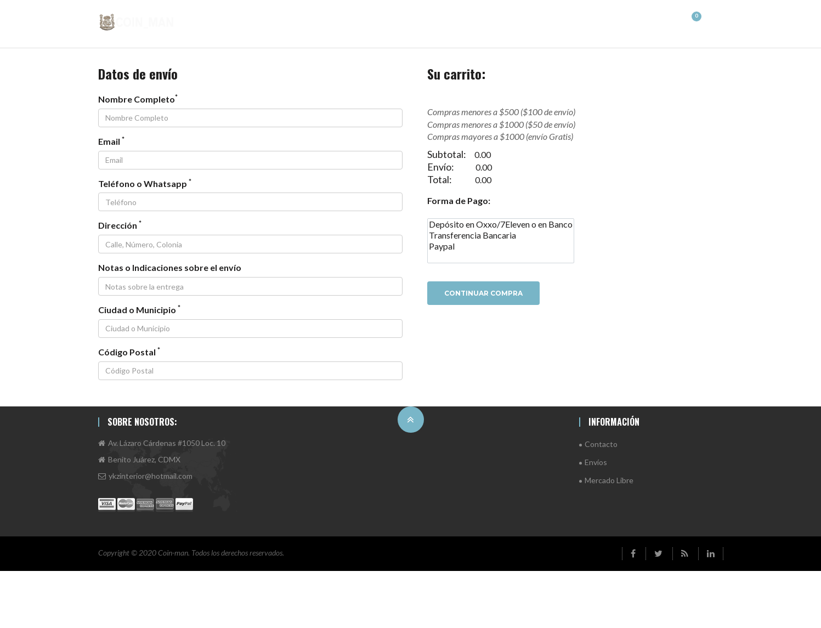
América (327, 20)
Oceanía (614, 20)
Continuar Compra (483, 293)
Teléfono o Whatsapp (144, 183)
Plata (660, 20)
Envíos (596, 462)
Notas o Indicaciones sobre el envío (169, 267)
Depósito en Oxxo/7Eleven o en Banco (501, 224)
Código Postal (129, 351)
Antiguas (562, 20)
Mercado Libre (609, 480)
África (374, 20)
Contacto (601, 444)
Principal (274, 20)
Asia (413, 20)
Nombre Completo (138, 98)
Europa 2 (508, 20)
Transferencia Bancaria (501, 235)
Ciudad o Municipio (139, 309)
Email (111, 140)
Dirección (119, 224)
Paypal (501, 246)
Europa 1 (456, 20)
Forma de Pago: (458, 200)
